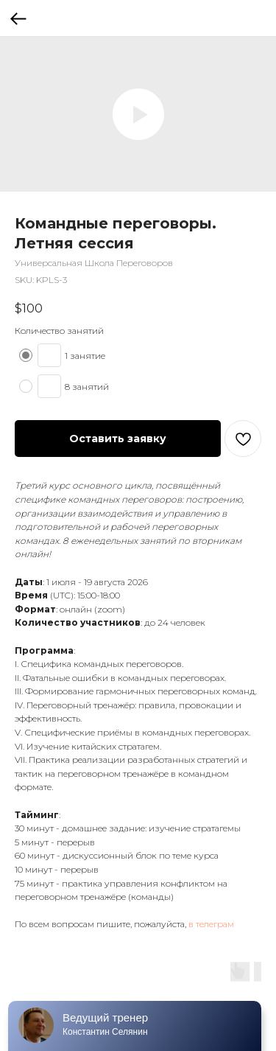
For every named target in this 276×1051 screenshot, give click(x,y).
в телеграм (211, 923)
